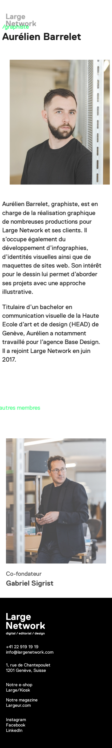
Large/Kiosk (18, 689)
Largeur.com (18, 705)
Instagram (16, 719)
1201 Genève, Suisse (26, 670)
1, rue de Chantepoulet (28, 664)
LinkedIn (14, 730)
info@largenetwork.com (29, 652)
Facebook (15, 724)
